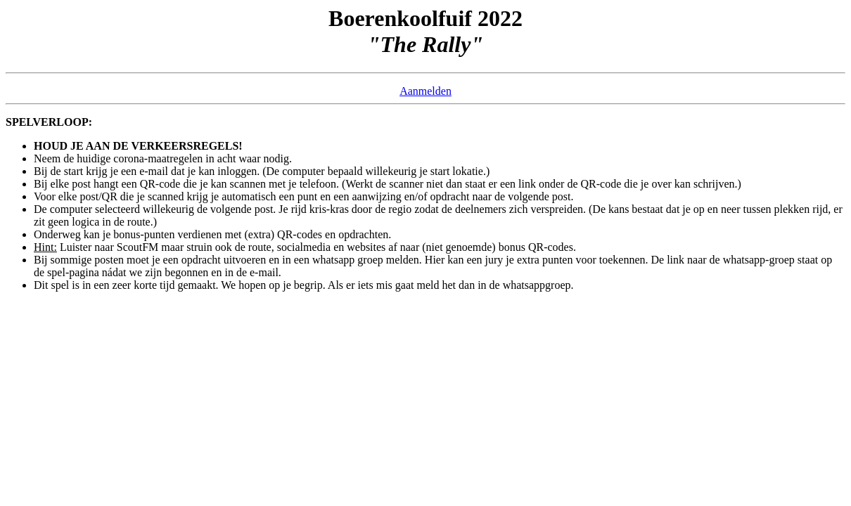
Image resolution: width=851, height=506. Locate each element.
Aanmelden (425, 91)
